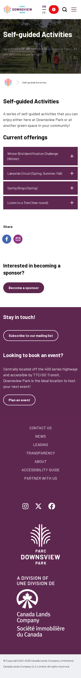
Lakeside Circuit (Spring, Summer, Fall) (34, 173)
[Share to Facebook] (6, 239)
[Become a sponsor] (23, 287)
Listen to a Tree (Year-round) (27, 203)
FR (44, 12)
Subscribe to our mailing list (31, 335)
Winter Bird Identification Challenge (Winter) (32, 156)
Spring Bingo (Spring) (22, 188)
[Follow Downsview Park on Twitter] (38, 506)
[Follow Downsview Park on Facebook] (52, 506)
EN (44, 6)
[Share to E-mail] (17, 239)
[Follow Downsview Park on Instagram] (25, 506)
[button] (54, 9)
